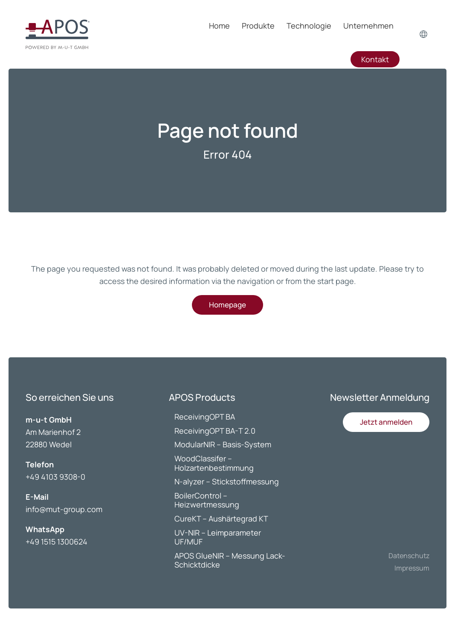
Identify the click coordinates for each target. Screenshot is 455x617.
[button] (386, 422)
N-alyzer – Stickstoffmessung (226, 481)
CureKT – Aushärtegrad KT (221, 518)
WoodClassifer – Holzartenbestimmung (214, 463)
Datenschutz (408, 555)
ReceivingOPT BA (204, 416)
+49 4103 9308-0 (55, 477)
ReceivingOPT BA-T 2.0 (214, 431)
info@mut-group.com (64, 509)
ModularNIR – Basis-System (222, 444)
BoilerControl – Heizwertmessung (206, 500)
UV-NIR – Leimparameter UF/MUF (217, 537)
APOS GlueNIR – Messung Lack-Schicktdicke (229, 560)
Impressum (411, 568)
